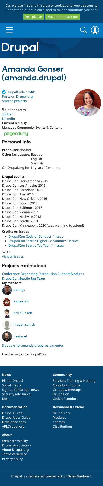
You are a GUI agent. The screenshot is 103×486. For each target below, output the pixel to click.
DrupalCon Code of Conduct (29, 236)
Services (59, 380)
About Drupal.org (15, 449)
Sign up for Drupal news (20, 389)
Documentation (15, 407)
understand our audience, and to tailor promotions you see (51, 10)
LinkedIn (8, 118)
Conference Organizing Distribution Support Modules (43, 273)
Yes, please (33, 16)
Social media (11, 385)
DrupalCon (61, 394)
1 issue (58, 236)
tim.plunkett (17, 313)
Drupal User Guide (16, 417)
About (7, 435)
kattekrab (15, 301)
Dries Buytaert (79, 476)
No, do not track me (62, 16)
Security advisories (16, 394)
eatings (13, 289)
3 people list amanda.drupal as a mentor (33, 345)
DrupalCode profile (19, 92)
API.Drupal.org (13, 426)
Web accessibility (15, 441)
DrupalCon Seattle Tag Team (30, 245)
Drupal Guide (12, 413)
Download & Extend (68, 407)
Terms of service (14, 454)
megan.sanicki (19, 324)
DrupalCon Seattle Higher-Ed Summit (36, 241)
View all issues (13, 256)
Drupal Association (16, 445)
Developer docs (14, 422)
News (6, 374)
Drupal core (62, 413)
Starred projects (14, 101)
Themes (59, 422)
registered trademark (45, 476)
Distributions (63, 426)
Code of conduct (65, 398)
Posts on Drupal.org (17, 96)
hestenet (14, 336)
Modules (59, 417)
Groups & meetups (67, 389)
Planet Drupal (12, 380)
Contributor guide (66, 385)
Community (62, 374)
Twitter (7, 114)
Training (73, 380)
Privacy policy (12, 459)
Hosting (89, 380)
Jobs (5, 398)
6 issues (73, 241)
